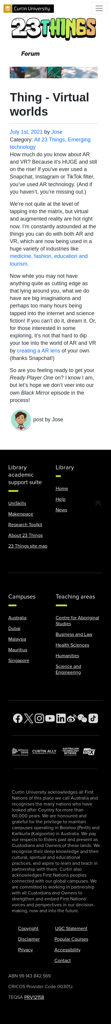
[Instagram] (39, 718)
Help (60, 499)
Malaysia (17, 639)
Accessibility (67, 950)
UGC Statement (71, 929)
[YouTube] (50, 718)
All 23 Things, (51, 140)
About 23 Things (25, 535)
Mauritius (17, 650)
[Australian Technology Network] (72, 752)
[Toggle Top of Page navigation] (99, 8)
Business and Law (74, 634)
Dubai (14, 628)
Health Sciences (72, 645)
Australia (17, 618)
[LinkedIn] (61, 718)
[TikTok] (93, 718)
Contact (62, 961)
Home (62, 489)
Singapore (18, 660)
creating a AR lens (38, 351)
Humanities (67, 656)
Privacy (25, 950)
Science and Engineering (68, 669)
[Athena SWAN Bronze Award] (22, 751)
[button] (98, 503)
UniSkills (17, 503)
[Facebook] (17, 718)
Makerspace (20, 514)
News (61, 510)
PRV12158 (34, 997)
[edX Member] (91, 751)
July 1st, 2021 (26, 132)
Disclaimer (29, 939)
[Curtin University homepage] (29, 8)
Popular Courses (71, 939)
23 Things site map (27, 546)
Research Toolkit (25, 525)
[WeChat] (82, 718)
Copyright (28, 929)
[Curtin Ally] (47, 752)
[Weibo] (71, 718)
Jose (56, 132)
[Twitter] (28, 718)
